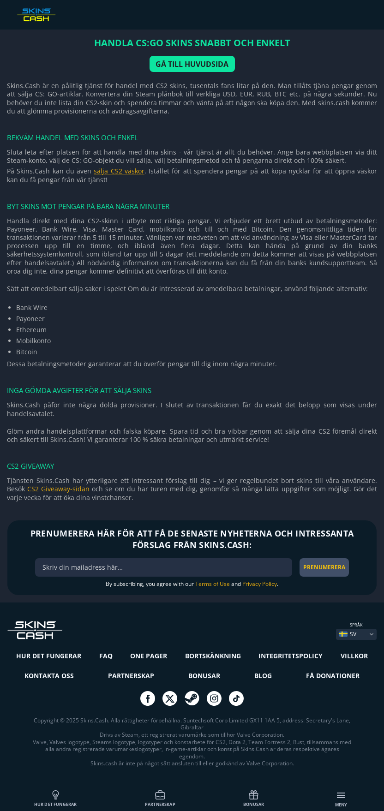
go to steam (192, 698)
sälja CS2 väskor (119, 171)
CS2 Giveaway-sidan (58, 488)
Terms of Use (212, 584)
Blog (263, 675)
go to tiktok (236, 698)
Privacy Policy (259, 584)
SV (347, 634)
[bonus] (163, 567)
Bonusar (253, 798)
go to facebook (147, 698)
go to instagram (214, 698)
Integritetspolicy (290, 655)
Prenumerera (324, 567)
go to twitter (169, 698)
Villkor (354, 655)
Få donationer (333, 675)
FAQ (106, 655)
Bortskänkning (213, 655)
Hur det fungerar (55, 798)
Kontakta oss (49, 675)
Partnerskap (160, 798)
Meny (341, 799)
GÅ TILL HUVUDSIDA (192, 64)
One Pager (148, 655)
